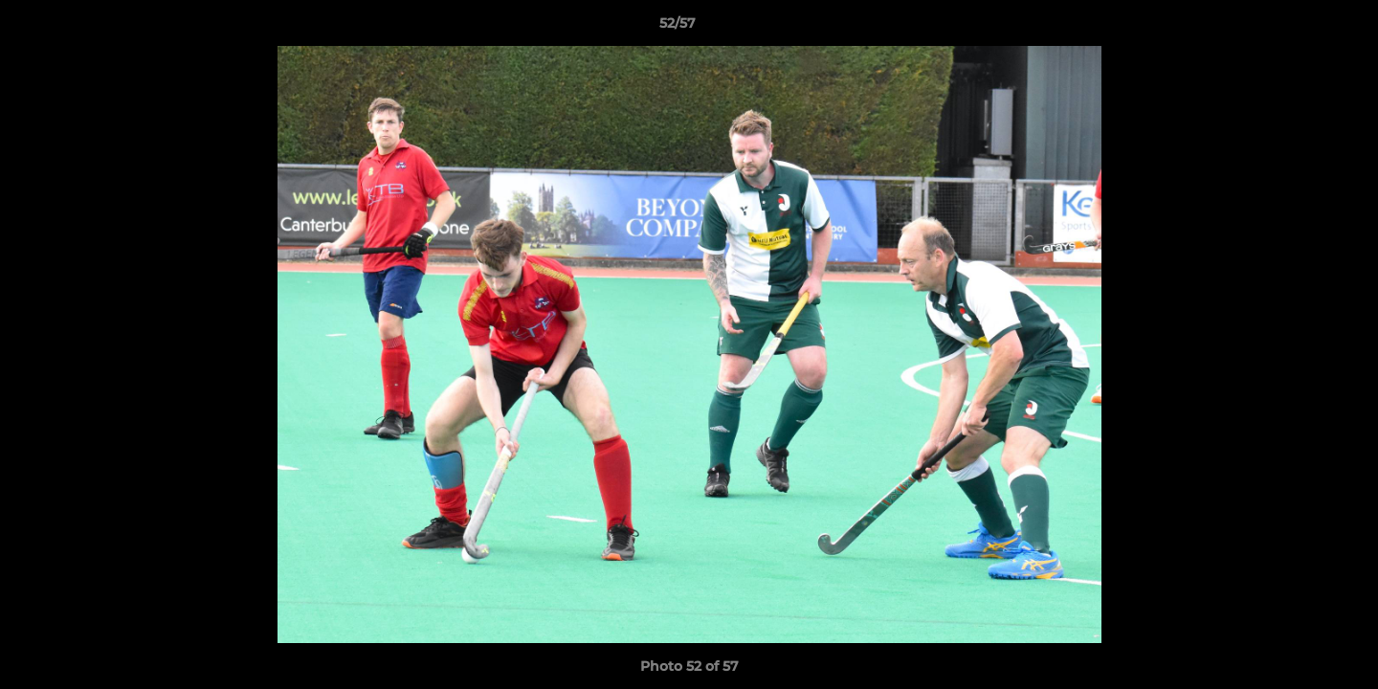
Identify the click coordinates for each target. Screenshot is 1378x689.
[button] (1297, 27)
